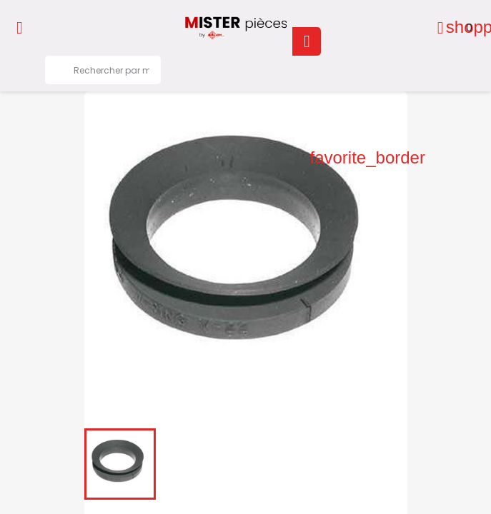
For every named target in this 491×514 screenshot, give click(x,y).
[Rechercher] (103, 70)
